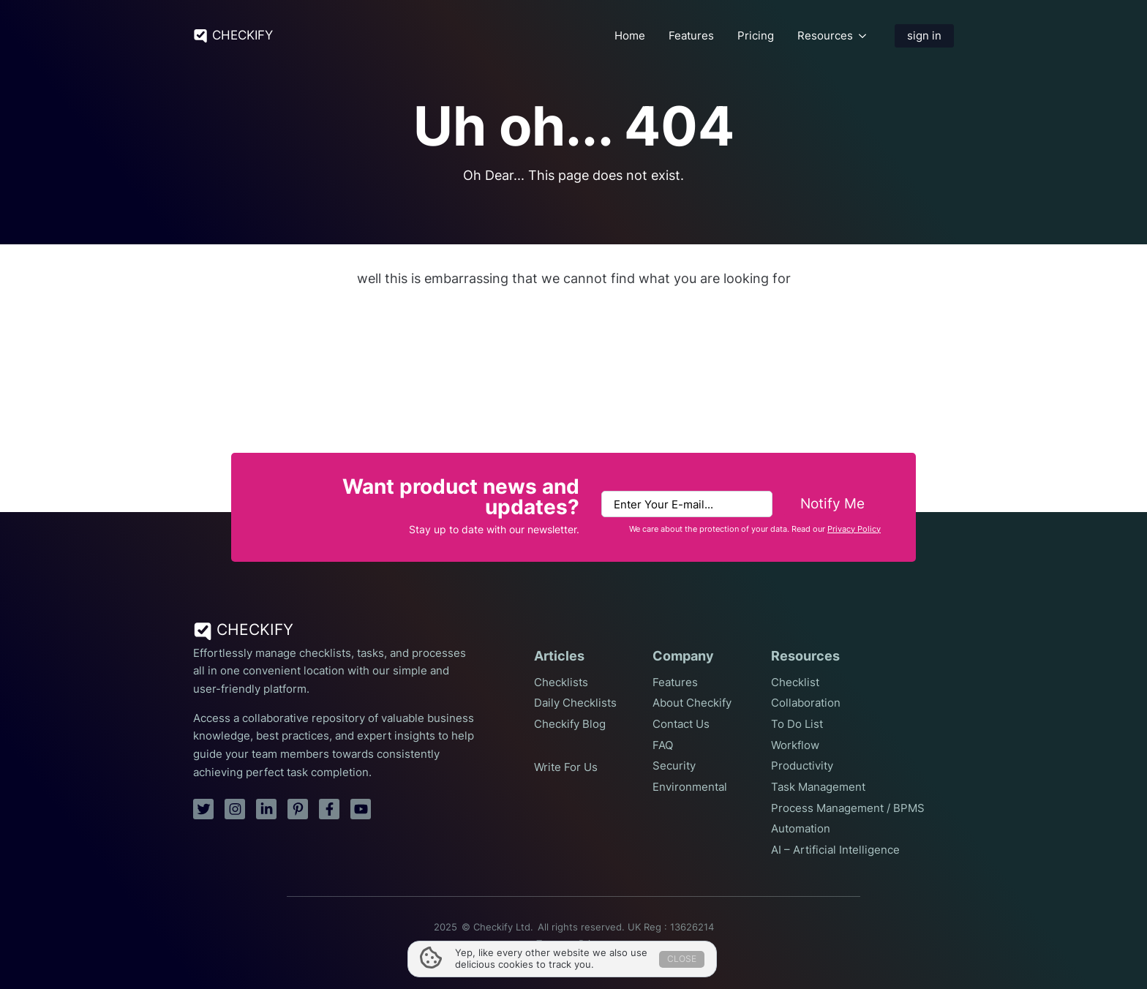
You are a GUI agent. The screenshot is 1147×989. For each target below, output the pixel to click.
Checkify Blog (570, 724)
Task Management (818, 787)
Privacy (595, 944)
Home (629, 35)
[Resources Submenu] (862, 35)
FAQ (663, 745)
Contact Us (681, 724)
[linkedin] (266, 809)
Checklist (795, 682)
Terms (550, 944)
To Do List (797, 724)
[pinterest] (297, 809)
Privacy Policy (854, 529)
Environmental (690, 787)
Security (674, 765)
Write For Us (566, 767)
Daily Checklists (575, 703)
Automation (800, 828)
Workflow (795, 745)
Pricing (755, 35)
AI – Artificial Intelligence (835, 850)
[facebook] (329, 809)
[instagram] (235, 809)
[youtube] (360, 809)
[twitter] (203, 809)
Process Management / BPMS (848, 808)
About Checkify (692, 703)
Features (691, 35)
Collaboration (805, 703)
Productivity (802, 765)
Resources (825, 35)
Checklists (561, 682)
